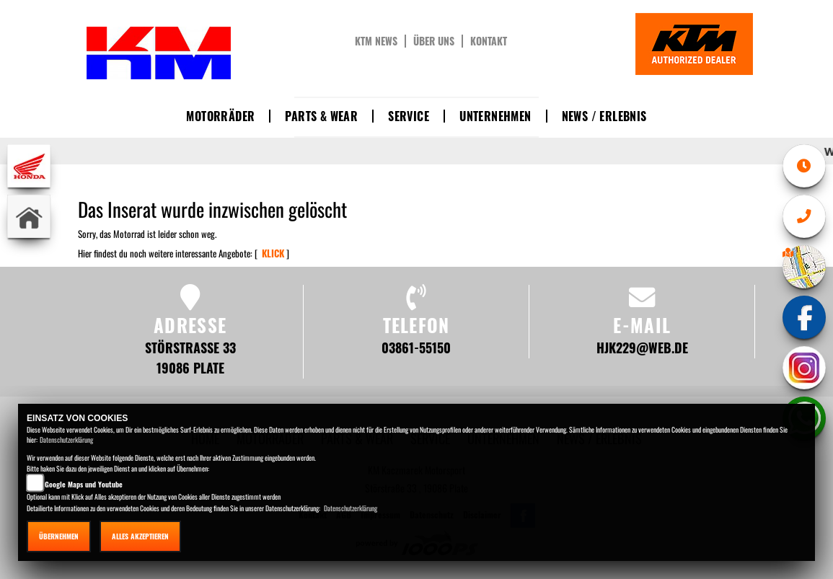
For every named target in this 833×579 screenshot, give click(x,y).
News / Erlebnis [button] (604, 116)
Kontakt (488, 41)
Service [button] (408, 116)
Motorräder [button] (220, 116)
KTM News (376, 41)
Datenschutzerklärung (66, 439)
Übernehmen (59, 536)
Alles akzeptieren (140, 536)
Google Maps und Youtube (84, 484)
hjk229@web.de (642, 347)
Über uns (433, 41)
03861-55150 (416, 347)
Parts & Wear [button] (321, 116)
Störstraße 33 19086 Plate (190, 357)
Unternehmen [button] (495, 116)
